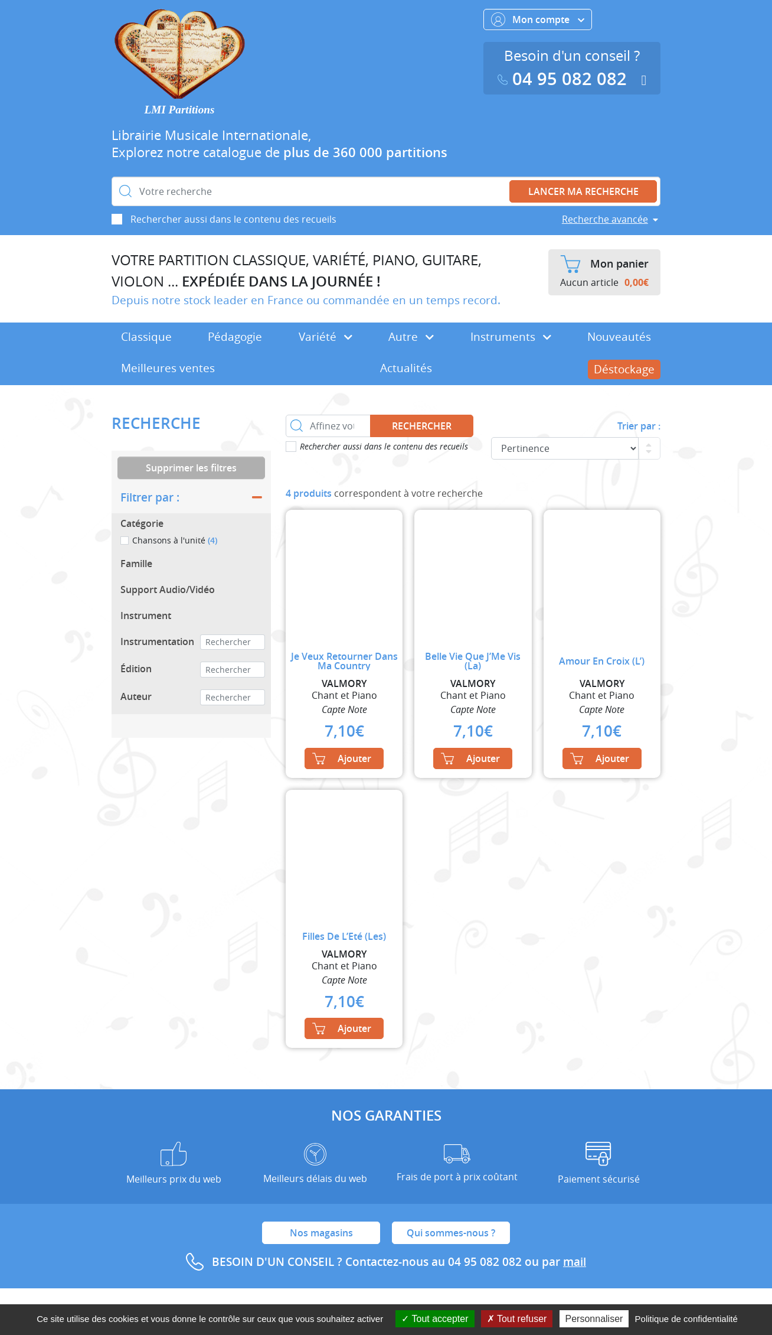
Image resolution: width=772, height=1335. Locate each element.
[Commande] (565, 448)
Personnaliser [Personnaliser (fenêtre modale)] (594, 1319)
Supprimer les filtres (191, 467)
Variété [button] (325, 336)
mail (574, 1261)
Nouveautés (619, 336)
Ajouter (341, 758)
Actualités (406, 368)
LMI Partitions (180, 109)
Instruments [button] (510, 336)
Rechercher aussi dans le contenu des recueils (233, 219)
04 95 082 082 (565, 78)
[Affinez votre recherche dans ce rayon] (328, 426)
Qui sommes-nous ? (451, 1232)
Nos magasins (321, 1232)
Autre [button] (411, 336)
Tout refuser (517, 1319)
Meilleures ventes (168, 368)
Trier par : (638, 425)
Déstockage (624, 369)
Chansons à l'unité (174, 540)
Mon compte (537, 19)
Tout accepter (434, 1319)
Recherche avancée (605, 219)
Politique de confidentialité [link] (686, 1319)
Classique (146, 336)
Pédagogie (235, 336)
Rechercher (422, 425)
